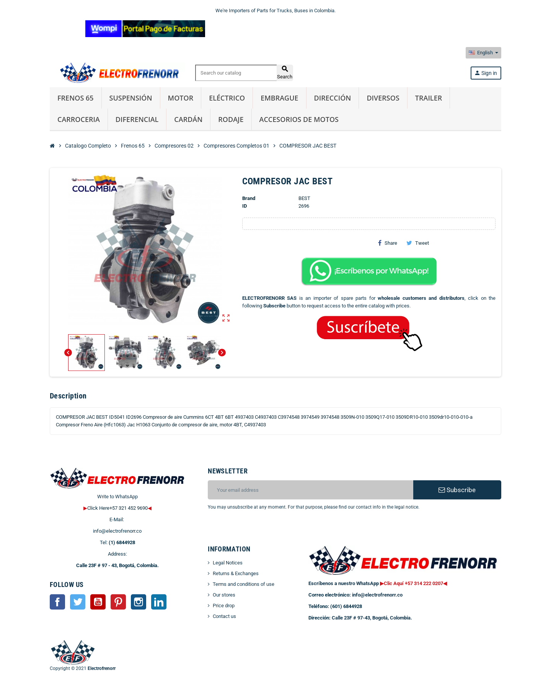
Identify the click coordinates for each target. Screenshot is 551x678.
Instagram (138, 602)
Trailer (428, 97)
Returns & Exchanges (236, 573)
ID (244, 206)
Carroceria (78, 119)
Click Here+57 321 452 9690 (117, 508)
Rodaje (230, 119)
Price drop (224, 605)
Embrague (279, 97)
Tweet (417, 243)
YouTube (98, 602)
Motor (181, 97)
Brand (248, 198)
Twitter (77, 602)
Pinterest (118, 602)
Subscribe (457, 490)
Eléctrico (227, 97)
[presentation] (270, 530)
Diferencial (137, 119)
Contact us (224, 616)
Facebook (57, 602)
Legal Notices (228, 563)
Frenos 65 (75, 97)
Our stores (224, 595)
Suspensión (130, 97)
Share (387, 243)
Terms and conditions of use (243, 584)
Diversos (383, 97)
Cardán (188, 119)
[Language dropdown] (483, 53)
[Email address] (310, 489)
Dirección (332, 97)
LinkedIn (158, 602)
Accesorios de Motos (299, 119)
